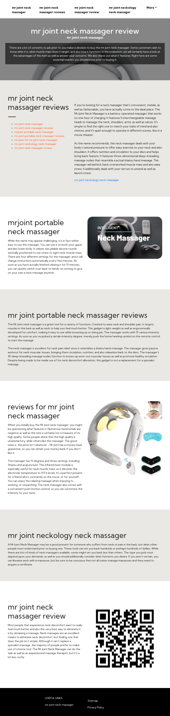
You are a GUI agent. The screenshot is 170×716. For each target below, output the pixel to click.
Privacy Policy (95, 707)
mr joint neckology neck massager (122, 10)
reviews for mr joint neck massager (36, 140)
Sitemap (92, 700)
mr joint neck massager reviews (52, 10)
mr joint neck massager (21, 10)
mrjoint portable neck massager (34, 132)
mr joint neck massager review (87, 10)
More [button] (150, 7)
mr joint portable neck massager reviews (39, 136)
